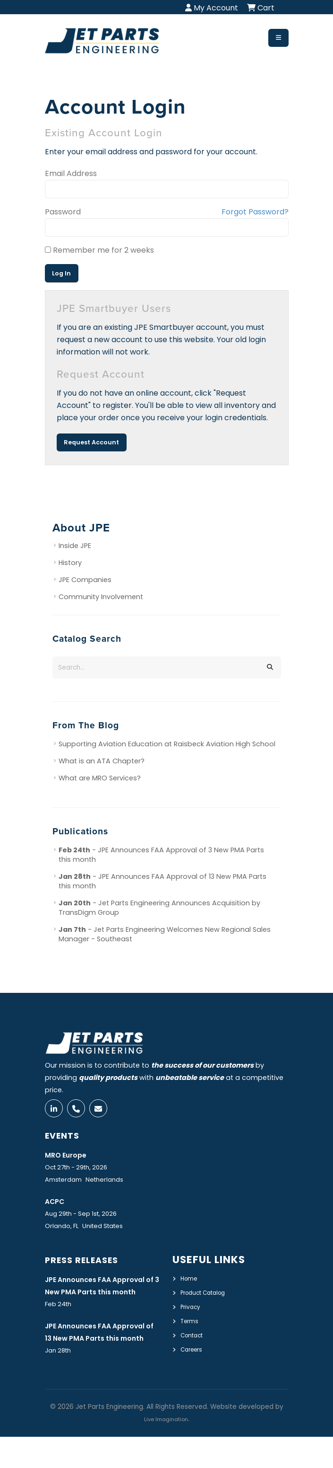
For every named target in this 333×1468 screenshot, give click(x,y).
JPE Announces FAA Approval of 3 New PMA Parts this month (93, 1296)
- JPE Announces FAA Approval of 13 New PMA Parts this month (162, 881)
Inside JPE (75, 545)
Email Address (71, 173)
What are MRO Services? (100, 778)
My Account (211, 7)
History (70, 562)
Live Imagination (166, 1450)
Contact (194, 1338)
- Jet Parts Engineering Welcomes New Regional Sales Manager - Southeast (165, 934)
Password (63, 211)
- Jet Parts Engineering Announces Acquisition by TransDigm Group (159, 907)
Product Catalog (209, 1296)
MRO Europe (70, 1159)
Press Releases (89, 1264)
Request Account (91, 442)
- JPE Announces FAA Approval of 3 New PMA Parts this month (161, 854)
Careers (193, 1351)
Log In (61, 273)
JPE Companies (85, 579)
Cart (260, 7)
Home (190, 1283)
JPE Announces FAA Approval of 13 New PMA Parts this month (95, 1356)
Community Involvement (101, 596)
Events (66, 1139)
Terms (191, 1324)
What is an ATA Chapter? (102, 761)
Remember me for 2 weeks (99, 250)
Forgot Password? (255, 211)
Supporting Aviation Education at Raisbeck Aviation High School (167, 744)
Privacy (192, 1310)
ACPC (57, 1206)
